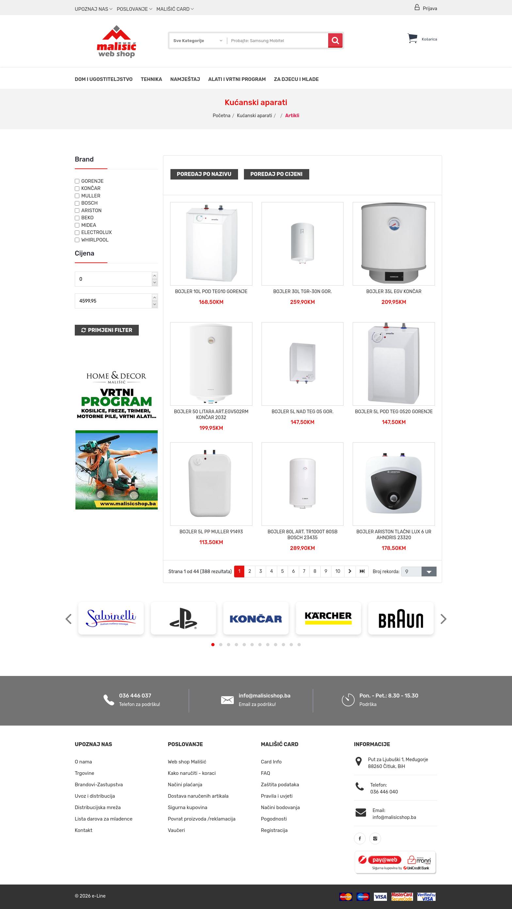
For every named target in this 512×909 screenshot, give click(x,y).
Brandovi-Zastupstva (99, 785)
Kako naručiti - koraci (192, 773)
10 (337, 571)
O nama (83, 762)
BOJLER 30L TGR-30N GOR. (302, 291)
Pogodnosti (274, 819)
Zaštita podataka (280, 785)
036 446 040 (384, 792)
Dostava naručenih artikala (198, 796)
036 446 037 (135, 696)
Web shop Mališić (187, 762)
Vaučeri (176, 830)
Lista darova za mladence (104, 819)
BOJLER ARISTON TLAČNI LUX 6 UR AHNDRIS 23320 (393, 535)
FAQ (265, 773)
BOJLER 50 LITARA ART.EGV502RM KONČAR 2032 (211, 414)
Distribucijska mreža (98, 807)
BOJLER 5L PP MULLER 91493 (211, 532)
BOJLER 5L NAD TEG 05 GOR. (303, 412)
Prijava (425, 7)
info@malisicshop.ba (264, 696)
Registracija (274, 830)
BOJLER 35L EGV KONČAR (394, 291)
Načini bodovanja (280, 807)
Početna (222, 115)
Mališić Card (175, 9)
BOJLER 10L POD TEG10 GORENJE (211, 291)
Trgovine (84, 773)
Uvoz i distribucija (95, 796)
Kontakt (83, 830)
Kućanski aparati (254, 115)
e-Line (98, 896)
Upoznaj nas (93, 9)
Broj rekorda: (386, 571)
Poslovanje (134, 9)
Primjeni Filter (106, 330)
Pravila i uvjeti (277, 796)
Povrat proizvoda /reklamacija (201, 819)
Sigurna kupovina (187, 807)
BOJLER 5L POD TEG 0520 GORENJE (394, 412)
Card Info (271, 762)
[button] (213, 644)
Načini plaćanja (185, 785)
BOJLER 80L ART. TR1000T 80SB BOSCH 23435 (302, 535)
